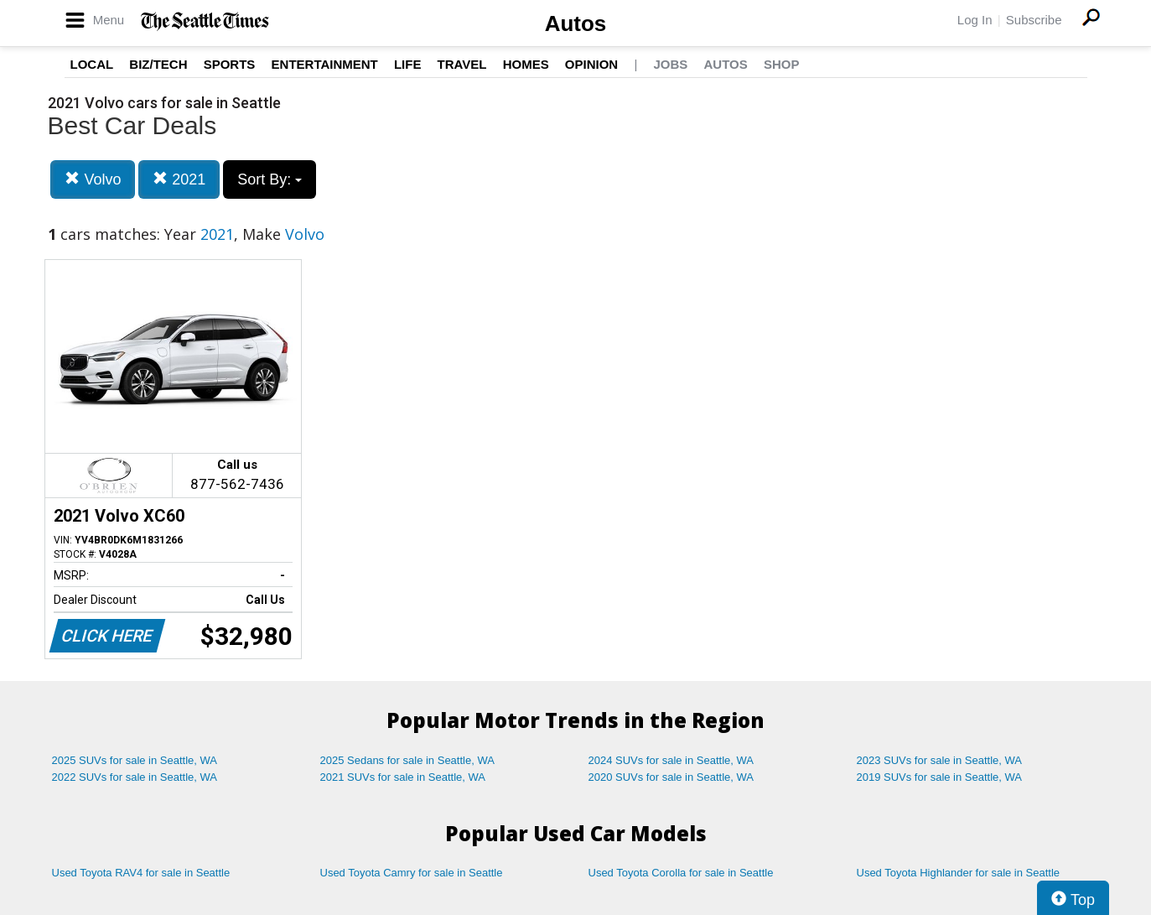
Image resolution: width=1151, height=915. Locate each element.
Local (92, 64)
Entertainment (325, 64)
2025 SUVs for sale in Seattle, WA (135, 760)
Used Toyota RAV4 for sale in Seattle (141, 872)
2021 (179, 179)
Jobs (670, 64)
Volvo (93, 179)
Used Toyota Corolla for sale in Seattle (681, 872)
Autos (576, 23)
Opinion (591, 64)
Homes (526, 64)
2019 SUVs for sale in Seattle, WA (940, 777)
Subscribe (1034, 20)
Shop (782, 64)
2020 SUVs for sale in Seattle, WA (671, 777)
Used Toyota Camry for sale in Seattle (411, 872)
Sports (230, 64)
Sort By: (269, 179)
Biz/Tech (158, 64)
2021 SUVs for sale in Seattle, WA (403, 777)
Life (408, 64)
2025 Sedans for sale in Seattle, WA (407, 760)
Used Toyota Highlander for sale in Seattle (958, 872)
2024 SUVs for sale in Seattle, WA (671, 760)
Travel (462, 64)
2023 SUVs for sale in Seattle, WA (940, 760)
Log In (975, 20)
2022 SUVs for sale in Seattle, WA (135, 777)
